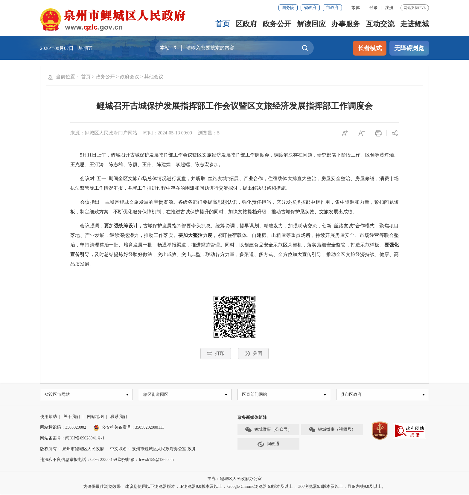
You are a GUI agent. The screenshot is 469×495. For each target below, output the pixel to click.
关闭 (253, 353)
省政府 (310, 7)
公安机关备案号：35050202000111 (128, 428)
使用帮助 (48, 417)
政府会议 (129, 76)
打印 (216, 353)
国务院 (288, 7)
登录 (373, 7)
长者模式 (370, 48)
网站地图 (95, 417)
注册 (389, 7)
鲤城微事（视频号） (332, 430)
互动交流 (380, 24)
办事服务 (345, 24)
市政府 (332, 7)
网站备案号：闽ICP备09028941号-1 (72, 439)
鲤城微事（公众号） (268, 430)
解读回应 (311, 24)
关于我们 (71, 417)
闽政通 (268, 444)
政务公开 (277, 24)
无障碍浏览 (409, 48)
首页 (222, 24)
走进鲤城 (414, 24)
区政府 (246, 24)
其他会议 (153, 76)
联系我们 (118, 417)
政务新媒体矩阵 (252, 418)
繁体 (355, 7)
